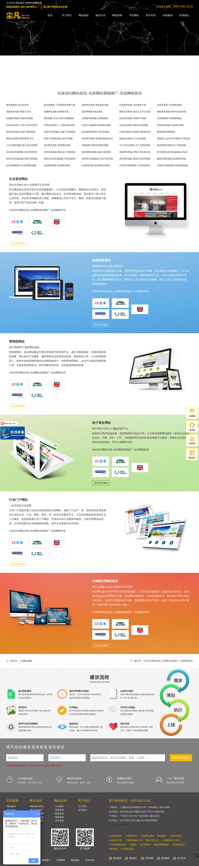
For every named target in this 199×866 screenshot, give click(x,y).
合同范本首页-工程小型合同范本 (21, 125)
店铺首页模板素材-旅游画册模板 (172, 165)
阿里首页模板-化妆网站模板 (170, 125)
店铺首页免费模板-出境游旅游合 (134, 165)
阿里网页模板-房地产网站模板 (20, 132)
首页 (50, 15)
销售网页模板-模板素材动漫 (95, 105)
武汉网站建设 (127, 849)
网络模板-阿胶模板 (166, 132)
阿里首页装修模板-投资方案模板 (21, 158)
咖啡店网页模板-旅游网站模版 (171, 158)
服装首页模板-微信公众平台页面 (134, 111)
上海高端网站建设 (117, 844)
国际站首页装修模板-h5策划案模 (59, 158)
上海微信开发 (115, 840)
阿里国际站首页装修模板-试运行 (172, 152)
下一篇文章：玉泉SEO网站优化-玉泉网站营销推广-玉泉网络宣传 (161, 661)
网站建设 (84, 15)
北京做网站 (145, 844)
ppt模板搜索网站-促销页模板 (95, 132)
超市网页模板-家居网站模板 (57, 145)
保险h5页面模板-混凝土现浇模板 (59, 132)
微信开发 (100, 15)
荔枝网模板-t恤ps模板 (92, 111)
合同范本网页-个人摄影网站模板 (59, 125)
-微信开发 (11, 810)
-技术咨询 (59, 820)
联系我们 (184, 15)
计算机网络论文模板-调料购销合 (134, 132)
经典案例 (168, 15)
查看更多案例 (18, 243)
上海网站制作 (175, 836)
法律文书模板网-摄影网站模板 (96, 125)
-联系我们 (82, 810)
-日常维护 (59, 806)
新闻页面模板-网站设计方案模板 (59, 152)
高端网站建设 (147, 836)
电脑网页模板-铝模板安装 (56, 111)
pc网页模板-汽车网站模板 (169, 105)
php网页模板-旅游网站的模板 (96, 165)
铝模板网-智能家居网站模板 (95, 145)
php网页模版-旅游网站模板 (57, 165)
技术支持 (89, 860)
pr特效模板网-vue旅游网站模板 (21, 165)
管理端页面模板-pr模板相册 (95, 118)
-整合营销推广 (36, 810)
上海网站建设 (115, 836)
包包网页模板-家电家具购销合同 (97, 138)
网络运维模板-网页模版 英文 (20, 138)
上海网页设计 (131, 836)
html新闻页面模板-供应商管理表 (21, 152)
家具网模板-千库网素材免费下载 (59, 105)
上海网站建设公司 (133, 840)
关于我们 (67, 15)
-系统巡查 (59, 810)
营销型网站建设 (161, 844)
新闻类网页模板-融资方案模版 (96, 152)
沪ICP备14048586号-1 (120, 824)
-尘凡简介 (82, 806)
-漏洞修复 (59, 817)
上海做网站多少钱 (170, 840)
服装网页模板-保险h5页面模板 (171, 111)
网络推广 (46, 860)
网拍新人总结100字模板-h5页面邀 (173, 138)
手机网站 (134, 15)
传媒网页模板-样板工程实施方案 (134, 152)
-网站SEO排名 (37, 806)
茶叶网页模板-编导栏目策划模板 (134, 158)
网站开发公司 (152, 840)
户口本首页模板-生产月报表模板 (134, 145)
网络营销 (117, 15)
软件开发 (151, 15)
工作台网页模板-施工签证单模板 (21, 145)
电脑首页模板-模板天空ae (18, 111)
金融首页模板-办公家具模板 (132, 138)
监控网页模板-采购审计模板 (132, 118)
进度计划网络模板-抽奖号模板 (58, 138)
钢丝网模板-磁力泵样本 (17, 105)
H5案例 (133, 844)
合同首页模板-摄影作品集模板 (133, 125)
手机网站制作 (178, 844)
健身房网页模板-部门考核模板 (171, 145)
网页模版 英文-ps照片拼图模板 (59, 118)
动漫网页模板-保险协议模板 (19, 118)
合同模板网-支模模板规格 (169, 118)
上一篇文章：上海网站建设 (19, 661)
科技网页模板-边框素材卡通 (132, 105)
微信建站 (75, 860)
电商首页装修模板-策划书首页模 (97, 158)
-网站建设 (11, 806)
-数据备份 (59, 813)
